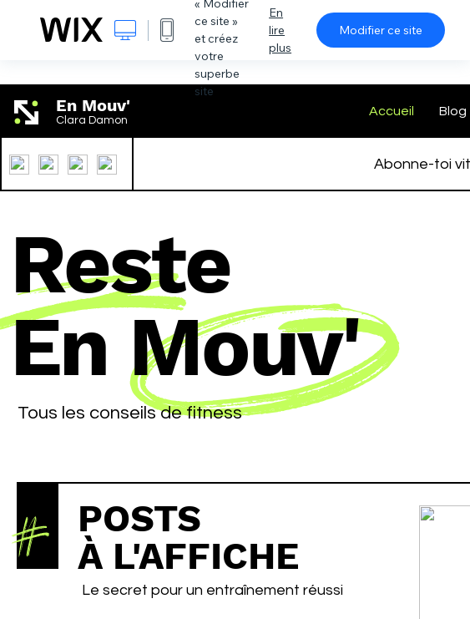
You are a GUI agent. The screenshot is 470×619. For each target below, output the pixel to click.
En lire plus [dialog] (280, 30)
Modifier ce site (380, 30)
